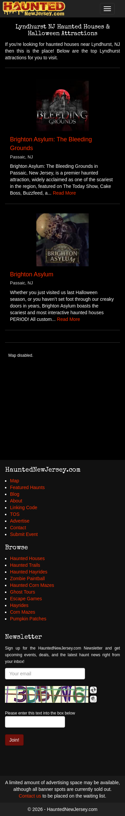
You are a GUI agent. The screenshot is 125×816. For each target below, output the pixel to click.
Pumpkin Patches (28, 618)
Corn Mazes (22, 612)
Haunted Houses (27, 558)
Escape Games (26, 598)
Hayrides (19, 605)
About (16, 500)
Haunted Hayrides (28, 571)
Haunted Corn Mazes (32, 585)
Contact (18, 527)
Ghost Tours (22, 592)
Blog (14, 494)
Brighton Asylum (31, 274)
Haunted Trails (25, 565)
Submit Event (24, 534)
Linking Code (23, 507)
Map (14, 480)
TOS (15, 514)
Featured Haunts (27, 487)
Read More (64, 193)
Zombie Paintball (27, 578)
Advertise (19, 521)
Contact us (30, 796)
